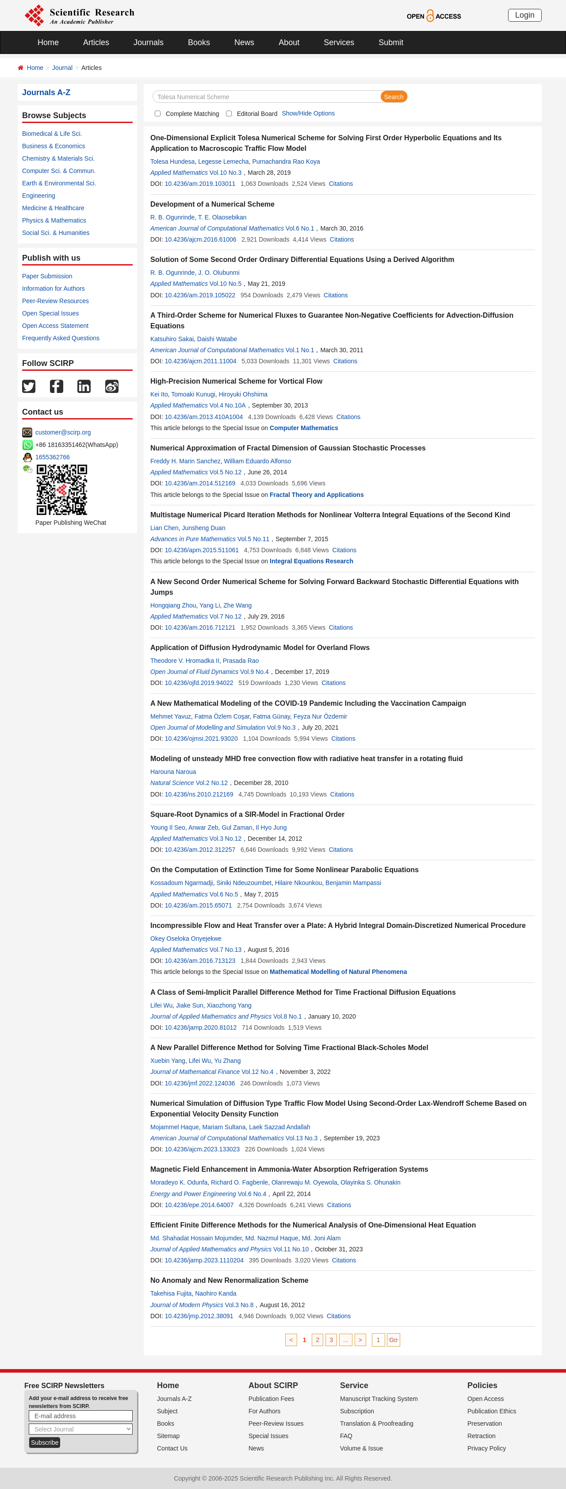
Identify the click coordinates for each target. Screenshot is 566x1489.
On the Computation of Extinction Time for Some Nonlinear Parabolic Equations (284, 869)
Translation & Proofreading (376, 1423)
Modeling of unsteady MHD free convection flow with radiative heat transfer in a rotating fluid (306, 758)
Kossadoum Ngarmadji (181, 882)
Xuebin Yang (167, 1060)
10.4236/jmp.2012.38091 (199, 1316)
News (244, 42)
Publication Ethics (491, 1411)
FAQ (346, 1435)
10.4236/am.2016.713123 (200, 960)
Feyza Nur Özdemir (320, 716)
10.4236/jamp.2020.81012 (201, 1027)
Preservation (484, 1423)
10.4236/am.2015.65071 (198, 905)
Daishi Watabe (217, 338)
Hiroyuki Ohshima (243, 394)
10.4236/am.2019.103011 (200, 183)
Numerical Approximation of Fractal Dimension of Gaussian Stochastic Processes (288, 448)
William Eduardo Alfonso (257, 461)
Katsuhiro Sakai (172, 338)
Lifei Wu (161, 1005)
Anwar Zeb (203, 827)
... (345, 1339)
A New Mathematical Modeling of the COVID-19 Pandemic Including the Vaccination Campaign (308, 703)
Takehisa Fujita (170, 1293)
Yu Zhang (227, 1060)
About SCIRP (273, 1385)
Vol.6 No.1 (300, 228)
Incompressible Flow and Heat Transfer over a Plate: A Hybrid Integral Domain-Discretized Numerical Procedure (338, 925)
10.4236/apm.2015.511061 (202, 550)
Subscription (357, 1411)
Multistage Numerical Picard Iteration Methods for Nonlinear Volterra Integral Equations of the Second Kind (330, 515)
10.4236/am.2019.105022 (200, 295)
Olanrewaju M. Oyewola (304, 1182)
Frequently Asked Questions (60, 338)
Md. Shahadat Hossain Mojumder (196, 1238)
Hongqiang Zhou (173, 605)
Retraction (481, 1435)
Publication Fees (271, 1398)
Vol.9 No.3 (281, 727)
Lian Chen (164, 527)
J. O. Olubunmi (218, 272)
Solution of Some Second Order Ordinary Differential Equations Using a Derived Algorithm (302, 259)
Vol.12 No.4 (257, 1071)
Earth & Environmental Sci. (59, 183)
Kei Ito (159, 394)
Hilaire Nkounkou (298, 882)
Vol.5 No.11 (253, 539)
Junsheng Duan (204, 527)
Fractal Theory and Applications (317, 494)
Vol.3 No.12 (225, 838)
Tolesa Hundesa (172, 161)
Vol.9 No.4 (254, 671)
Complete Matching (192, 113)
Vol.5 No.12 (225, 472)
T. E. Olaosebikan (222, 217)
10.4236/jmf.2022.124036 (200, 1083)
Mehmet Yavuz (170, 716)
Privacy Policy (486, 1448)
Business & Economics (53, 146)
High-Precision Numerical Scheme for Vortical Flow (236, 381)
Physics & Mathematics (54, 220)
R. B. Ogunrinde (172, 217)
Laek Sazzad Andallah (279, 1127)
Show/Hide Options (308, 113)
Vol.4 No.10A (228, 405)
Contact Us (172, 1448)
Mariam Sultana (224, 1127)
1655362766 (52, 457)
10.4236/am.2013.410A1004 (204, 416)
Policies (482, 1385)
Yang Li (209, 605)
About (289, 42)
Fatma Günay (271, 716)
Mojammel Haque (174, 1127)
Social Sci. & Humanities (56, 232)
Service (354, 1385)
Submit (391, 42)
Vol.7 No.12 (225, 616)
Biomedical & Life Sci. (52, 133)
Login (525, 15)
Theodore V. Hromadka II (184, 660)
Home (48, 42)
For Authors (264, 1411)
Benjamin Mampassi (353, 882)
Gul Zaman (237, 827)
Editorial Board (257, 113)
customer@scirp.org (63, 432)
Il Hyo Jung (271, 827)
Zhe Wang (237, 605)
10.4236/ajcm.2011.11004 (201, 361)
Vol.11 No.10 (291, 1249)
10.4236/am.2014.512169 (200, 483)
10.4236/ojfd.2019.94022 (199, 682)
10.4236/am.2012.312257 (200, 849)
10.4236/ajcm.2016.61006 (201, 239)
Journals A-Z (174, 1398)
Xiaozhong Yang (229, 1005)
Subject (167, 1411)
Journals (149, 42)
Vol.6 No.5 (224, 894)
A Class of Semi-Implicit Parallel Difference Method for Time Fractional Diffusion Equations (303, 992)
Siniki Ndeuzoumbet (244, 882)
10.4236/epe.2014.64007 (199, 1204)
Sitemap (168, 1435)
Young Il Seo (167, 827)
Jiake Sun (189, 1005)
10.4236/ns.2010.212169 (199, 794)
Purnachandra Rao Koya (286, 161)
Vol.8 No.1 (287, 1016)
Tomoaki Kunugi (193, 394)
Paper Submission (47, 276)
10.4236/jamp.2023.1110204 (204, 1260)
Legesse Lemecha (223, 161)
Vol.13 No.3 (301, 1138)
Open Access (485, 1398)
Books (199, 42)
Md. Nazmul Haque (271, 1238)
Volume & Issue (361, 1448)
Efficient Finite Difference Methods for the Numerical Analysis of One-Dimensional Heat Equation (313, 1225)
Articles (96, 42)
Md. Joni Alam (321, 1238)
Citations (341, 183)
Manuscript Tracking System (379, 1398)
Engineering (38, 195)
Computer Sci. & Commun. (59, 170)
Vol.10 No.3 (225, 172)
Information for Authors (53, 288)
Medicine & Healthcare (53, 208)
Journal (62, 67)
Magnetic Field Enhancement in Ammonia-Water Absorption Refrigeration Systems (289, 1169)
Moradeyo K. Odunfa (178, 1182)
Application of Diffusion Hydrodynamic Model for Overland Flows (260, 647)
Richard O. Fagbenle (239, 1182)
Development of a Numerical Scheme (212, 204)
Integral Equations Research (311, 561)
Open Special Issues (50, 313)
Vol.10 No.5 (225, 283)
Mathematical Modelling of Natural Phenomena (338, 971)
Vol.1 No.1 (300, 350)
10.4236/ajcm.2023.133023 (202, 1149)
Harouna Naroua (173, 771)
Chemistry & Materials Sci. (58, 158)
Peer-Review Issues (276, 1423)
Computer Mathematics (304, 427)
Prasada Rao (241, 660)
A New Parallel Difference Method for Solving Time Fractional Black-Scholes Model (289, 1047)
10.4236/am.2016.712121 (200, 627)
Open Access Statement (55, 325)
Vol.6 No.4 (252, 1193)
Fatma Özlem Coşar (222, 716)
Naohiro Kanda (215, 1293)
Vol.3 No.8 (239, 1304)
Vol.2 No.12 (212, 782)
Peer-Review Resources (55, 300)
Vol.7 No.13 (225, 949)
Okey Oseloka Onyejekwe (186, 938)
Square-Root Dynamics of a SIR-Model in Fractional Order (247, 814)
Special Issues (268, 1435)
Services (339, 42)
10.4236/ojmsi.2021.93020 (201, 738)
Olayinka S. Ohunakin (370, 1182)
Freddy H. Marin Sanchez (185, 461)
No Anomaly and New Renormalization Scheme (229, 1280)
